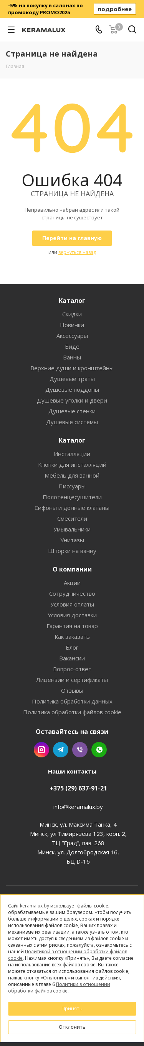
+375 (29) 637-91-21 (78, 788)
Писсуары (72, 486)
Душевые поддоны (72, 389)
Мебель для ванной (72, 475)
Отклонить (72, 1026)
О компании (72, 569)
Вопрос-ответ (72, 669)
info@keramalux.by (78, 806)
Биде (72, 346)
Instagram (41, 749)
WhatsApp (99, 749)
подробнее (115, 9)
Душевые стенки (72, 411)
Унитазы (72, 540)
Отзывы (72, 690)
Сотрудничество (72, 593)
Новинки (72, 325)
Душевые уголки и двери (72, 400)
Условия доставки (72, 615)
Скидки (72, 314)
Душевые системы (72, 422)
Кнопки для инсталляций (72, 464)
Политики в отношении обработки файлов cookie (59, 987)
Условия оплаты (72, 604)
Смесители (72, 518)
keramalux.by (34, 905)
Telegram (60, 749)
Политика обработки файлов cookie (72, 712)
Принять (72, 1008)
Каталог (72, 300)
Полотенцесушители (72, 497)
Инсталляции (72, 454)
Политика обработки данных (72, 701)
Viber (80, 749)
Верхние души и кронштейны (72, 368)
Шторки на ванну (72, 551)
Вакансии (72, 658)
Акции (72, 582)
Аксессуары (72, 335)
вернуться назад (77, 252)
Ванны (72, 357)
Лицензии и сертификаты (72, 679)
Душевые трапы (72, 379)
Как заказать (72, 636)
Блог (72, 647)
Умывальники (72, 529)
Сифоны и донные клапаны (72, 507)
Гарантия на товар (72, 626)
